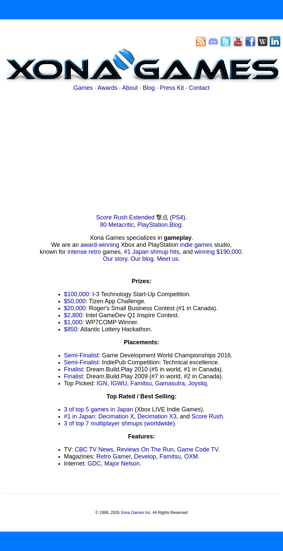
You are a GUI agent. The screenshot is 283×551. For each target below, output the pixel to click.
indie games (196, 244)
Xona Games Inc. (136, 512)
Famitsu (141, 383)
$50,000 (75, 301)
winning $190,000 (218, 251)
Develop (145, 456)
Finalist (73, 369)
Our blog (142, 258)
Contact (199, 87)
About (130, 87)
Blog (149, 87)
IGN (102, 383)
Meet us (167, 258)
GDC (94, 463)
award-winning (99, 244)
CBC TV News (94, 449)
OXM (191, 456)
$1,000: (74, 322)
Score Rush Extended (125, 217)
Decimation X (116, 416)
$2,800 (73, 315)
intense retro (84, 251)
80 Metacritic (117, 224)
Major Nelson (122, 463)
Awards (107, 87)
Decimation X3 (157, 416)
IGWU (119, 383)
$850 (70, 329)
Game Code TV (197, 449)
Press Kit (172, 87)
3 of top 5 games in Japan (98, 409)
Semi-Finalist (81, 355)
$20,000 (75, 308)
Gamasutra (170, 383)
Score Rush (207, 416)
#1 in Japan (79, 416)
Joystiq (197, 383)
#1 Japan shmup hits (151, 251)
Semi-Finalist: (82, 362)
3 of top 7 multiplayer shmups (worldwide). (120, 423)
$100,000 (76, 294)
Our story (115, 258)
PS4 (177, 217)
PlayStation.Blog (159, 224)
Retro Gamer (113, 456)
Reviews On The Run (145, 449)
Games (83, 87)
